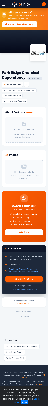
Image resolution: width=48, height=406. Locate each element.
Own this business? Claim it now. (24, 290)
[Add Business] (44, 4)
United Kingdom (31, 372)
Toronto (19, 384)
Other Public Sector (14, 352)
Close (24, 402)
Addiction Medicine (12, 96)
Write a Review (12, 84)
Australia (6, 375)
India (41, 372)
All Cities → (41, 384)
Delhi (12, 384)
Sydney (5, 384)
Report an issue (24, 304)
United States (17, 372)
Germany (38, 375)
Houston (40, 381)
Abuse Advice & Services (15, 101)
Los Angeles (29, 384)
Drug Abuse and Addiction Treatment (21, 346)
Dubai (33, 381)
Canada (19, 375)
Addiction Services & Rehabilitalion (19, 90)
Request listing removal (24, 311)
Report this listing (24, 316)
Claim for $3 (24, 232)
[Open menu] (3, 4)
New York (25, 381)
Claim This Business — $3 (19, 24)
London (16, 381)
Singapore (28, 375)
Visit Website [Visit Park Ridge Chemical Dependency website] (24, 279)
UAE (13, 375)
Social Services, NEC (15, 358)
